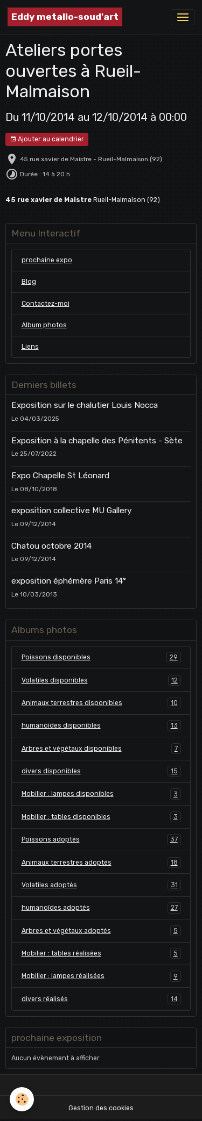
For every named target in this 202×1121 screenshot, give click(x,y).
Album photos (44, 325)
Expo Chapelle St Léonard (60, 475)
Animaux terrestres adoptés (101, 862)
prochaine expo (47, 260)
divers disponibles (101, 771)
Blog (29, 281)
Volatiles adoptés (101, 885)
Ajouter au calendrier (47, 139)
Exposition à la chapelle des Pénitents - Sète (97, 440)
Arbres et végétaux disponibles (101, 748)
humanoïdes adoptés (101, 907)
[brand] (65, 17)
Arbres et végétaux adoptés (101, 930)
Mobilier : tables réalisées (101, 953)
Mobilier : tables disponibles (101, 816)
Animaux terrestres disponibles (101, 703)
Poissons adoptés (101, 839)
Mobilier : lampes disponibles (101, 793)
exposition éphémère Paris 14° (68, 581)
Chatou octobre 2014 (51, 546)
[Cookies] (22, 1099)
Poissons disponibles (101, 657)
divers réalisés (101, 999)
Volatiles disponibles (101, 680)
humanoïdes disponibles (101, 725)
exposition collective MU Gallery (71, 510)
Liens (30, 346)
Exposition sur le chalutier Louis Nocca (84, 405)
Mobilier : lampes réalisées (101, 976)
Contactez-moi (45, 303)
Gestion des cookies (101, 1108)
